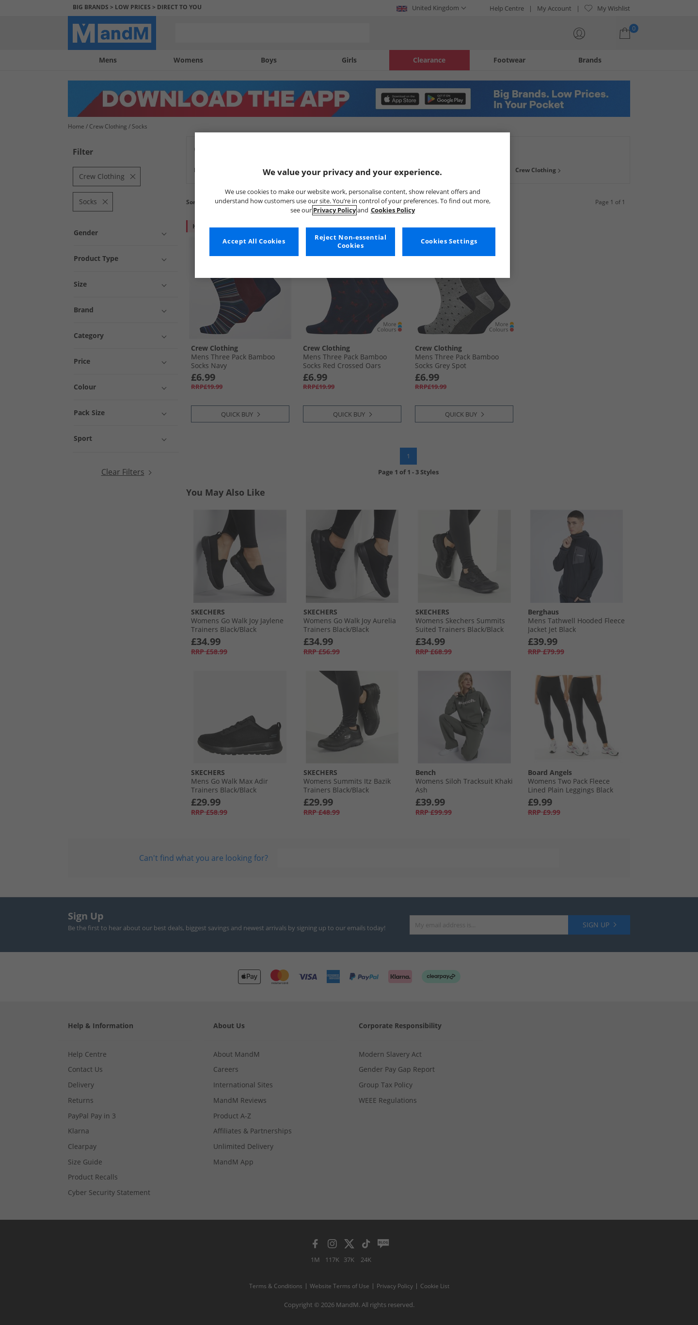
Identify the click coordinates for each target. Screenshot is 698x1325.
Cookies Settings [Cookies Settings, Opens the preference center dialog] (449, 241)
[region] (352, 205)
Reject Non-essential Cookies (351, 241)
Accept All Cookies (253, 241)
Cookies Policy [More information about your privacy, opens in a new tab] (393, 210)
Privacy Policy (334, 210)
